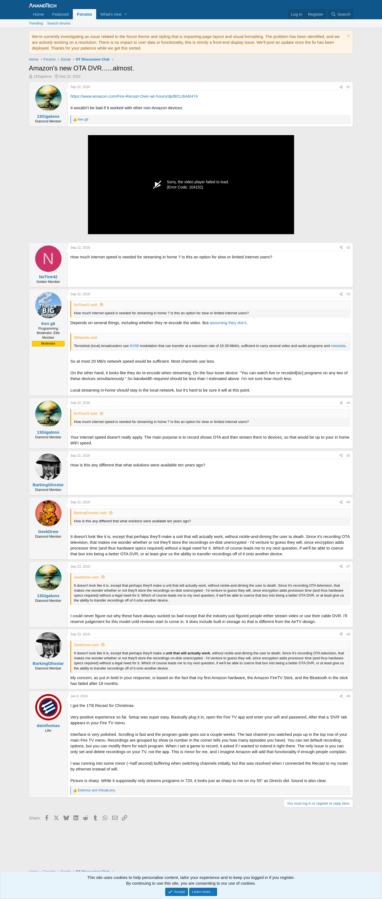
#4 (348, 403)
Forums (84, 14)
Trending (36, 23)
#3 (348, 294)
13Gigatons (43, 76)
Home (38, 14)
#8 (348, 634)
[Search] (340, 14)
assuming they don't (228, 322)
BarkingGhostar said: (90, 513)
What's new (110, 14)
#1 (348, 87)
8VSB (134, 346)
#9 (348, 696)
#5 (348, 456)
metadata (338, 346)
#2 (348, 248)
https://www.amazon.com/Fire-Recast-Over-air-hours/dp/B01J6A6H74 (134, 96)
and (96, 790)
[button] (126, 14)
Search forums (59, 23)
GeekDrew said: (86, 577)
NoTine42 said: (86, 305)
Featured (60, 14)
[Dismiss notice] (347, 36)
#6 (348, 502)
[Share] (341, 87)
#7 (348, 567)
